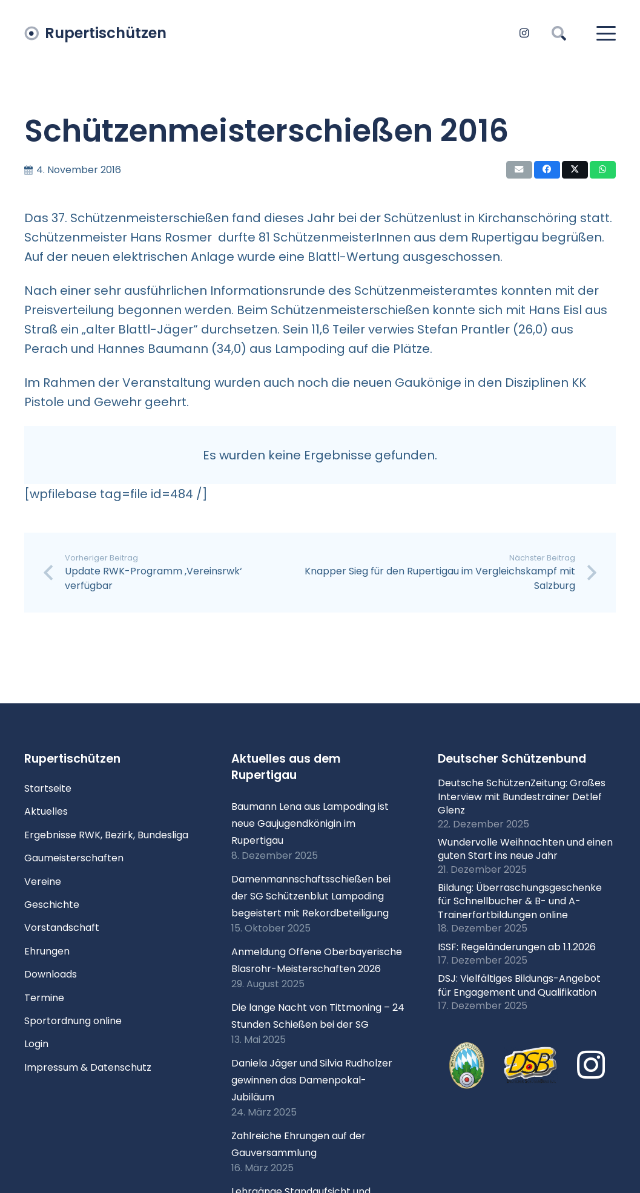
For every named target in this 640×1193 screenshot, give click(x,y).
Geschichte (51, 905)
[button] (559, 33)
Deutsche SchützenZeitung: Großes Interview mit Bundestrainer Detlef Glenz (521, 796)
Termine (44, 998)
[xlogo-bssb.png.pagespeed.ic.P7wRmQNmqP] (467, 1065)
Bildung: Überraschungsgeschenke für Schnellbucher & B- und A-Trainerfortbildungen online (520, 901)
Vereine (42, 882)
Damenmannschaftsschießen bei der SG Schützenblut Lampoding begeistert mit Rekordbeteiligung (311, 896)
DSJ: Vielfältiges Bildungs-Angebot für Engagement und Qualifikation (519, 985)
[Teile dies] (547, 170)
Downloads (50, 974)
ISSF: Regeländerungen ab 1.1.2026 (517, 947)
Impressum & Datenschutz (87, 1067)
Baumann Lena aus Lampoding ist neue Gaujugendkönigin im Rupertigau (310, 823)
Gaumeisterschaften (74, 858)
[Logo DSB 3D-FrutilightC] (530, 1066)
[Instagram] (523, 33)
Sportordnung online (73, 1021)
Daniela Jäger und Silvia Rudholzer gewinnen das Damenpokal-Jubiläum (311, 1080)
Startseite (47, 788)
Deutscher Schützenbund (512, 759)
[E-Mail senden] (519, 170)
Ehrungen (47, 951)
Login (36, 1044)
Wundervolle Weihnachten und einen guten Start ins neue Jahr (525, 849)
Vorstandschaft (61, 928)
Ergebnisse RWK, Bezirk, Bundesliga (106, 835)
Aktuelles (46, 811)
